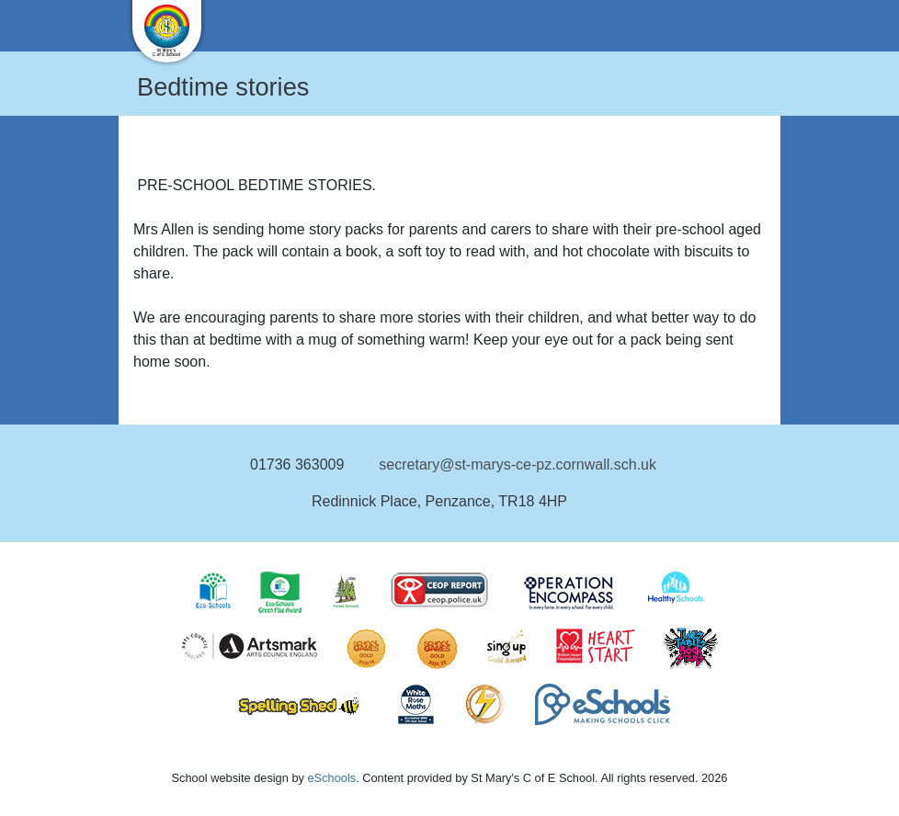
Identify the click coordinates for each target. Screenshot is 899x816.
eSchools (331, 778)
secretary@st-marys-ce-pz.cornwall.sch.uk (517, 464)
